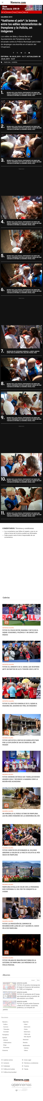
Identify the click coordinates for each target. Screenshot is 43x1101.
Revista (25, 1042)
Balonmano (27, 1031)
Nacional (25, 1039)
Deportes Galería (22, 983)
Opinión (4, 1037)
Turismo (26, 1066)
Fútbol (25, 1024)
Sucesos (5, 1027)
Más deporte (27, 1036)
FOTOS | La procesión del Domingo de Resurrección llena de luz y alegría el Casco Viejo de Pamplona (20, 926)
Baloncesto (27, 1027)
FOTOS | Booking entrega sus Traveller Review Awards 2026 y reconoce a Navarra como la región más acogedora (21, 779)
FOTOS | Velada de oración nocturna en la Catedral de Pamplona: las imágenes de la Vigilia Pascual (19, 962)
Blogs (4, 1045)
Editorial (5, 56)
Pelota (25, 1029)
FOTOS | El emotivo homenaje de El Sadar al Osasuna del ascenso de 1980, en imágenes (28, 987)
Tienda (26, 1069)
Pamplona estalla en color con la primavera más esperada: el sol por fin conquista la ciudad (20, 889)
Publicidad (6, 1066)
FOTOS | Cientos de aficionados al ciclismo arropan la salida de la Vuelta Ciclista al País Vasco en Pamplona (21, 852)
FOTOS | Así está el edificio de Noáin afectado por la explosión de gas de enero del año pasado (20, 742)
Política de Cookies (9, 1069)
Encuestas (6, 1047)
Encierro (9, 12)
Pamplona (5, 1035)
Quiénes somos (8, 1060)
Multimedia (26, 1045)
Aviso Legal (27, 1060)
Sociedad (6, 1031)
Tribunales (6, 1029)
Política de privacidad (9, 1072)
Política (5, 1024)
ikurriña (14, 62)
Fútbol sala (27, 1034)
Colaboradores (7, 1042)
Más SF (25, 12)
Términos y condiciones (24, 528)
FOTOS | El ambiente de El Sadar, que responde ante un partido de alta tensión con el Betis (28, 996)
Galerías (6, 598)
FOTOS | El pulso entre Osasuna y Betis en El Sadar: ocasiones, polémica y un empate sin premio (20, 632)
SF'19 (3, 12)
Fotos (15, 12)
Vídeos (20, 12)
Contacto (6, 1063)
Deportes (25, 1022)
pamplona (7, 62)
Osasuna (5, 1050)
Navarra (4, 1022)
